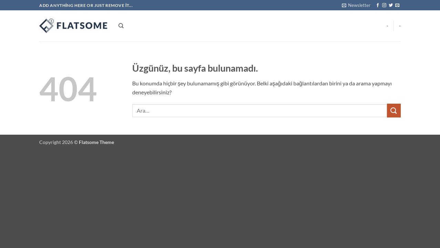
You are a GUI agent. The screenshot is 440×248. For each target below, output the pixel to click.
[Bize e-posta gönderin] (397, 5)
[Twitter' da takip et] (391, 5)
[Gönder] (394, 110)
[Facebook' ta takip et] (378, 5)
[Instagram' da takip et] (384, 5)
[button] (356, 5)
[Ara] (121, 25)
